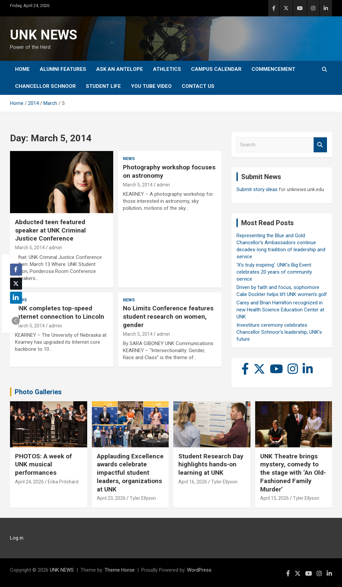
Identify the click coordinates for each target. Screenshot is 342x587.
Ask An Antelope (119, 69)
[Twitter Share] (16, 284)
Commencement (273, 69)
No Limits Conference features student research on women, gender (168, 316)
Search (320, 144)
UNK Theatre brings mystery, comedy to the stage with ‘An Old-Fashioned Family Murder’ (293, 472)
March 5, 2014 (30, 247)
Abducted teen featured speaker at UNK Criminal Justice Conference (50, 230)
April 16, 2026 (192, 481)
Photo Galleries (38, 392)
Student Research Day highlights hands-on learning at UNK (210, 464)
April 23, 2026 (111, 498)
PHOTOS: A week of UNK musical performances (43, 464)
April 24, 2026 (29, 481)
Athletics (167, 69)
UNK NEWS (43, 35)
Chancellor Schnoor (45, 86)
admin (55, 247)
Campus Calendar (216, 69)
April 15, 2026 (274, 498)
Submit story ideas (257, 189)
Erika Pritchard (63, 481)
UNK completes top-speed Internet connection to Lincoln (59, 312)
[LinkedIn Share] (16, 298)
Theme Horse (120, 570)
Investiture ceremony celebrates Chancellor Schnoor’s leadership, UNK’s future (279, 332)
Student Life (103, 86)
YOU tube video (151, 86)
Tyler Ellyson (143, 498)
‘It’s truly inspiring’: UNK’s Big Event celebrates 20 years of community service (274, 272)
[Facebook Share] (16, 270)
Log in (16, 538)
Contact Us (198, 86)
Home (22, 69)
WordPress (199, 570)
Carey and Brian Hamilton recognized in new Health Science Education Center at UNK (280, 310)
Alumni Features (63, 69)
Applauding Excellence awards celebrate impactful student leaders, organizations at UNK (130, 472)
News (129, 158)
